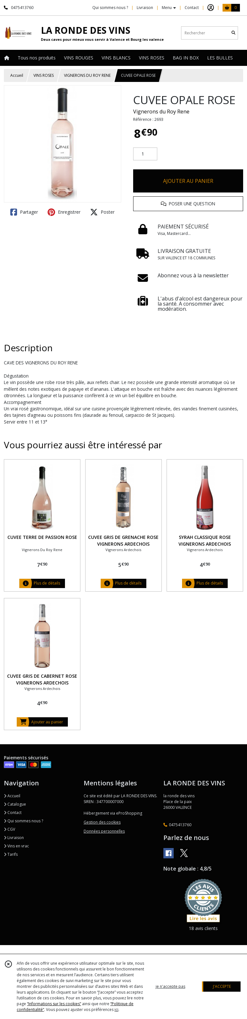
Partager (24, 212)
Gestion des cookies (102, 822)
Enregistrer (64, 212)
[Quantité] (145, 153)
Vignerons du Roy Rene (161, 111)
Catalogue (15, 804)
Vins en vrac (16, 846)
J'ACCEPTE (222, 986)
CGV (9, 829)
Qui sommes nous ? (23, 821)
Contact (192, 7)
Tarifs (11, 854)
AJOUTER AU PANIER (188, 180)
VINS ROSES (43, 75)
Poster (102, 212)
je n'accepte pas (170, 986)
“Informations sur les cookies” (54, 1003)
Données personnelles (104, 831)
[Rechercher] (233, 33)
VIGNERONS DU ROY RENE (87, 75)
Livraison (14, 837)
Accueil (16, 75)
